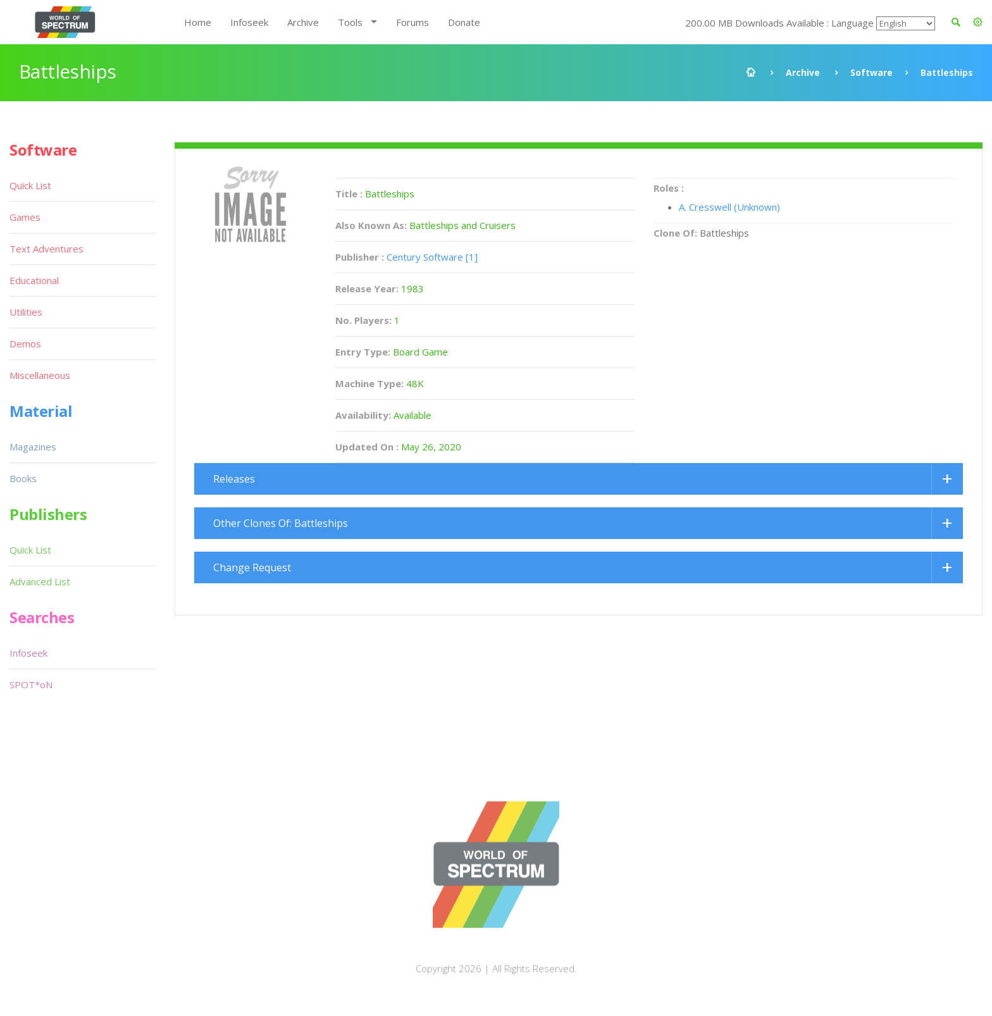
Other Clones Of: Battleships (280, 523)
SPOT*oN (31, 684)
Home (197, 22)
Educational (34, 280)
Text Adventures (46, 248)
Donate (464, 22)
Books (23, 478)
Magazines (32, 446)
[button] (978, 22)
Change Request (252, 567)
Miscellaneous (39, 375)
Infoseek (249, 22)
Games (24, 217)
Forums (412, 22)
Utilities (25, 312)
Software (871, 72)
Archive (303, 22)
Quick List (30, 185)
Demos (25, 343)
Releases (234, 479)
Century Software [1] (432, 257)
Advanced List (39, 581)
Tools (350, 22)
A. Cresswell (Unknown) (729, 207)
